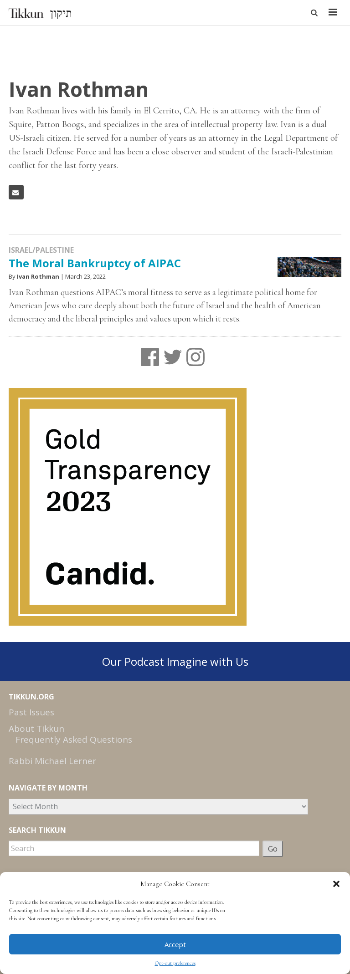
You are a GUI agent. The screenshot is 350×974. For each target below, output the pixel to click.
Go (273, 849)
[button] (336, 883)
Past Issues (31, 712)
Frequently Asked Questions (73, 739)
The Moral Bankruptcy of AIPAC (95, 262)
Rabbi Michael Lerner (52, 761)
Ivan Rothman (38, 276)
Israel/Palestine (41, 250)
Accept (175, 944)
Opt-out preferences (175, 963)
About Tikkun (36, 728)
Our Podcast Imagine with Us (175, 661)
